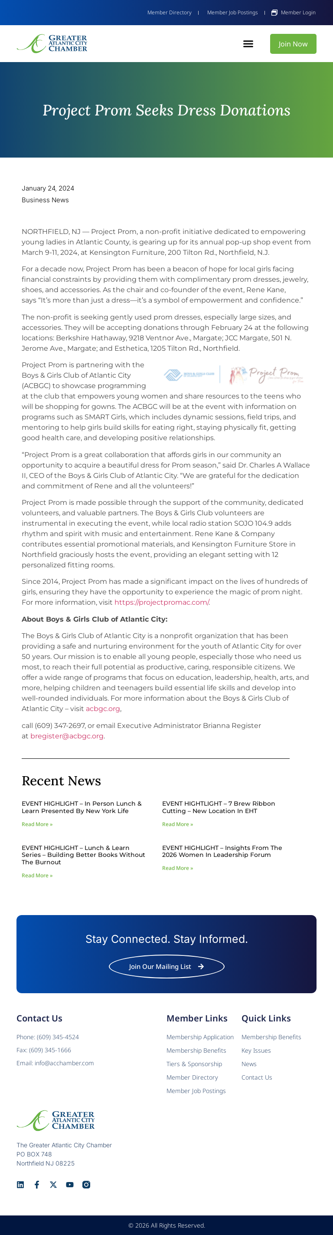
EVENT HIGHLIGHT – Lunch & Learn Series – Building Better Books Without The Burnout (83, 855)
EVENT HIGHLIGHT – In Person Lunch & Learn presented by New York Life (82, 807)
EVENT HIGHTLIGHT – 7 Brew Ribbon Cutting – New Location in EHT (218, 807)
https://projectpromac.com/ (161, 602)
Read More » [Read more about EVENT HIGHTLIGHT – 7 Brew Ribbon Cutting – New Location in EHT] (177, 824)
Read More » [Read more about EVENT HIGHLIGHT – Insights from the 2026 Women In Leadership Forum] (177, 868)
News (249, 1064)
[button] (248, 44)
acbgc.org (103, 709)
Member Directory (192, 1077)
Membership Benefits (271, 1037)
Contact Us (257, 1077)
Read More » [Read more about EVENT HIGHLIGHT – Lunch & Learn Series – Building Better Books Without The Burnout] (37, 875)
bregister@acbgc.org (67, 736)
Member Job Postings (196, 1091)
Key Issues (256, 1050)
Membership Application (200, 1037)
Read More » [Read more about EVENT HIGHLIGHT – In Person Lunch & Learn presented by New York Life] (37, 824)
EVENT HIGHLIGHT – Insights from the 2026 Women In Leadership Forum (222, 851)
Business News (45, 200)
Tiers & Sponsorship (194, 1064)
